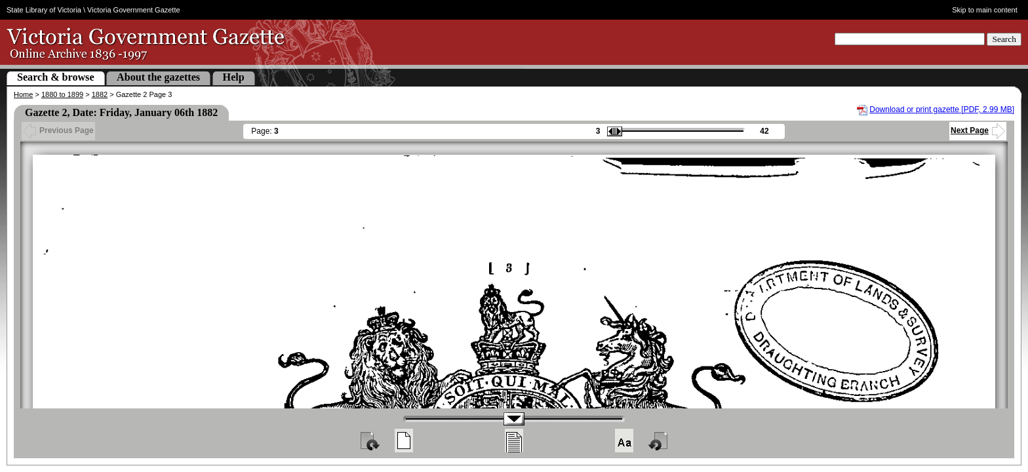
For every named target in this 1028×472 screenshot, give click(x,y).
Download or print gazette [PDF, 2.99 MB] (941, 109)
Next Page (978, 130)
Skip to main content (985, 10)
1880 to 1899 (62, 94)
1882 (100, 94)
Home (23, 94)
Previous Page (58, 130)
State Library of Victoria (44, 10)
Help (234, 77)
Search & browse (55, 77)
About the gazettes (158, 77)
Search (1004, 39)
